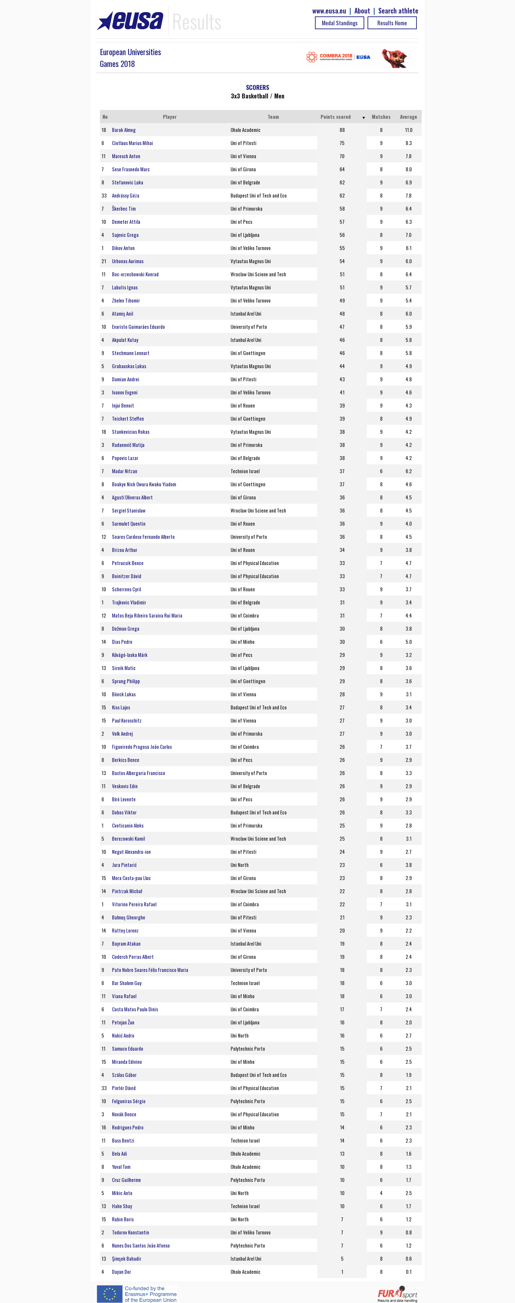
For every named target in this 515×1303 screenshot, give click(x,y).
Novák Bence (124, 1114)
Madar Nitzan (124, 470)
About (362, 11)
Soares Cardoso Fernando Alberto (143, 536)
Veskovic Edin (125, 785)
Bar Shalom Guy (127, 982)
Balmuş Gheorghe (128, 917)
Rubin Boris (123, 1219)
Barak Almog (124, 129)
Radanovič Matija (128, 444)
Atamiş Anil (122, 313)
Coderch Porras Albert (133, 956)
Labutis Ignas (125, 287)
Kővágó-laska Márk (129, 654)
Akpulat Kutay (125, 339)
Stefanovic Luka (127, 182)
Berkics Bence (125, 759)
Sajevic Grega (125, 234)
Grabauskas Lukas (129, 365)
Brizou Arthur (124, 549)
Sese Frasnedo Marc (131, 169)
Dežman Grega (125, 628)
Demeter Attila (126, 221)
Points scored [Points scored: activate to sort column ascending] (336, 116)
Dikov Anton (123, 247)
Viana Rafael (124, 995)
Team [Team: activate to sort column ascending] (273, 116)
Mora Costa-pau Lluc (131, 877)
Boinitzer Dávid (126, 575)
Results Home (392, 23)
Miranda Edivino (127, 1061)
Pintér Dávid (124, 1087)
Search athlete (398, 11)
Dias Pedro (122, 641)
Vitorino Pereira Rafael (134, 904)
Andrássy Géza (125, 195)
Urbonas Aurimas (128, 260)
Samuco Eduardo (127, 1048)
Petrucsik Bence (128, 562)
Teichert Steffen (128, 418)
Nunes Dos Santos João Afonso (141, 1245)
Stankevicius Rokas (130, 431)
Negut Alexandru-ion (131, 851)
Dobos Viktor (124, 812)
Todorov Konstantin (130, 1232)
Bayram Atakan (126, 943)
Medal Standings (340, 23)
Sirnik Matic (124, 667)
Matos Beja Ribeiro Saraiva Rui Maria (147, 615)
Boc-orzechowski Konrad (135, 274)
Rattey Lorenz (125, 930)
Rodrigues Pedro (128, 1127)
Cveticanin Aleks (128, 825)
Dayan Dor (121, 1271)
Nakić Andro (123, 1035)
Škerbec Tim (124, 208)
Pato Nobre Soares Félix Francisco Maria (150, 969)
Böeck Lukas (124, 694)
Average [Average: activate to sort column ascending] (408, 116)
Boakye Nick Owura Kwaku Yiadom (144, 484)
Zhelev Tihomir (126, 300)
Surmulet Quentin (129, 523)
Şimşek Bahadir (126, 1258)
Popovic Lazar (125, 457)
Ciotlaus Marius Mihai (132, 142)
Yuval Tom (121, 1166)
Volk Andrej (122, 733)
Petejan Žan (123, 1022)
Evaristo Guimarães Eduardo (138, 326)
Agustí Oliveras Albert (132, 497)
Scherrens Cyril (126, 589)
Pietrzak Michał (127, 890)
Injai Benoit (123, 405)
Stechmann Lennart (130, 352)
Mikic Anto (122, 1192)
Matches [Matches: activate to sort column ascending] (381, 116)
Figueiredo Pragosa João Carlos (142, 746)
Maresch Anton (126, 155)
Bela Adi (119, 1153)
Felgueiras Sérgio (129, 1100)
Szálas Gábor (124, 1074)
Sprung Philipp (126, 680)
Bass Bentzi (123, 1140)
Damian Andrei (125, 379)
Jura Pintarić (124, 864)
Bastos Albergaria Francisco (138, 772)
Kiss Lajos (121, 707)
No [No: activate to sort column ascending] (105, 116)
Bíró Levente (124, 799)
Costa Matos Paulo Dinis (135, 1009)
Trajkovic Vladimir (129, 602)
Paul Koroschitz (127, 720)
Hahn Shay (122, 1205)
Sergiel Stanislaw (129, 510)
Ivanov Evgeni (125, 392)
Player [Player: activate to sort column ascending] (170, 116)
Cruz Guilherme (126, 1179)
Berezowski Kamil (128, 838)
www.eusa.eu (329, 11)
